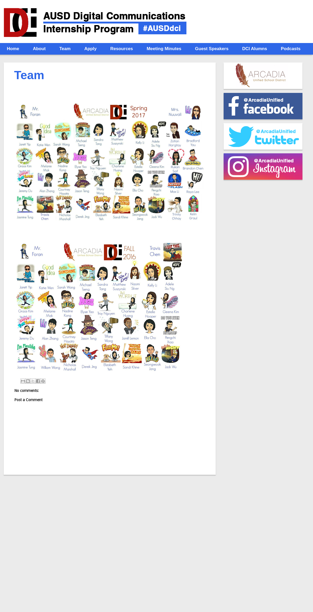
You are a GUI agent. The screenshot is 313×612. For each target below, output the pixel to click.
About (39, 48)
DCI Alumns (254, 48)
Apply (90, 48)
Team (65, 48)
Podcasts (291, 48)
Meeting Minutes (164, 48)
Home (13, 48)
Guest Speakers (212, 48)
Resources (121, 48)
